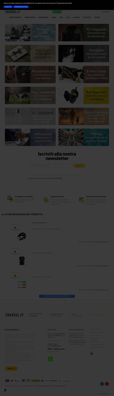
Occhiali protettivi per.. (102, 242)
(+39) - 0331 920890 (97, 315)
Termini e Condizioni (96, 329)
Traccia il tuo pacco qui (54, 340)
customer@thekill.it (77, 316)
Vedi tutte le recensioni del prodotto (57, 296)
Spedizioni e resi (95, 335)
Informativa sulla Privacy (97, 332)
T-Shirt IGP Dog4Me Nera (101, 266)
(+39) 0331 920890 (53, 351)
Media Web (105, 393)
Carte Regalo (94, 338)
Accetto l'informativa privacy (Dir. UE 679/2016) (46, 178)
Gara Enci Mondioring (96, 347)
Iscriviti (10, 368)
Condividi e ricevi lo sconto (98, 344)
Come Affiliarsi (94, 341)
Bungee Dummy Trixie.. (102, 290)
